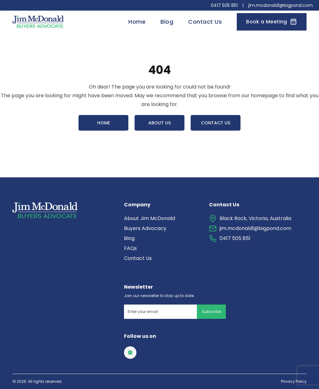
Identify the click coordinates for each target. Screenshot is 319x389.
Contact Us (205, 22)
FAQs (130, 248)
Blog (166, 22)
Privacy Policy (294, 381)
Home (136, 22)
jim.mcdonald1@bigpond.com (280, 5)
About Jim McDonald (149, 218)
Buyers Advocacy (145, 228)
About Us (159, 123)
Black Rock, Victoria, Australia (255, 218)
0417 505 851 (224, 5)
